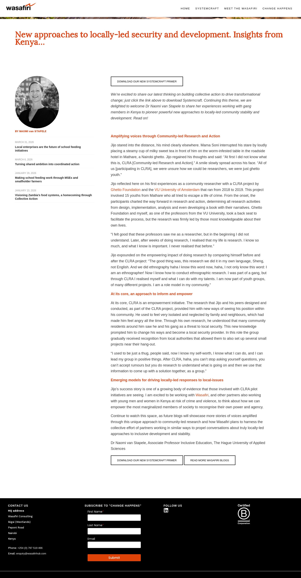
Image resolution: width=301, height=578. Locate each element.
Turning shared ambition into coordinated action (47, 164)
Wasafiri (202, 395)
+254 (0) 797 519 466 (30, 547)
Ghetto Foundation (126, 190)
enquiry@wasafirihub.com (31, 553)
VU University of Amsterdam (177, 190)
